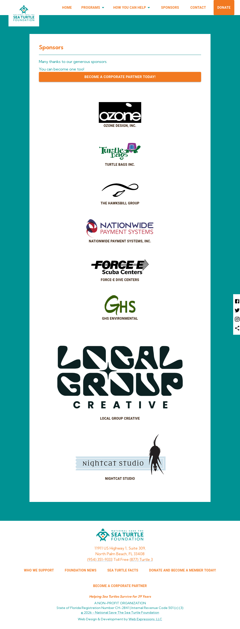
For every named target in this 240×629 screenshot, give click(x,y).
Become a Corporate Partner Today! (120, 77)
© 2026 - (120, 612)
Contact (198, 7)
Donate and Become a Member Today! (182, 570)
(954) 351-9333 (99, 559)
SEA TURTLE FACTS (122, 570)
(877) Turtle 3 (141, 559)
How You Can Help (133, 7)
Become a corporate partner (120, 586)
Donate (224, 7)
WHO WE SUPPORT (39, 570)
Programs (93, 7)
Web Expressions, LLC (145, 619)
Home (67, 7)
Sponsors (170, 7)
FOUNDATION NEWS (80, 570)
